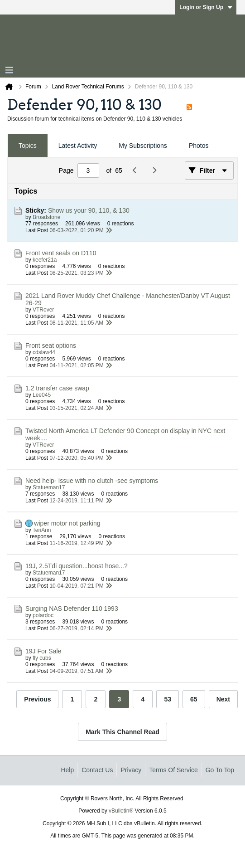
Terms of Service (173, 770)
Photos (199, 145)
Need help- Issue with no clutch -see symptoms (91, 480)
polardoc (43, 615)
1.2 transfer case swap (57, 388)
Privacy (130, 770)
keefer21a (45, 260)
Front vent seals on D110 (60, 253)
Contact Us (97, 770)
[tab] (28, 145)
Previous (37, 699)
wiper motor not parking (67, 523)
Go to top (220, 770)
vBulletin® (121, 811)
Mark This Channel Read (122, 731)
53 (167, 699)
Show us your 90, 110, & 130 (89, 210)
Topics (28, 145)
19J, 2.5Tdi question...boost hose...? (76, 566)
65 (193, 699)
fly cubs (42, 658)
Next (223, 699)
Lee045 (42, 395)
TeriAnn (42, 530)
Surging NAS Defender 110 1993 (71, 608)
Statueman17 (49, 487)
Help (67, 770)
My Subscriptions (143, 145)
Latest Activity (77, 145)
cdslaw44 (44, 352)
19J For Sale (43, 651)
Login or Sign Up (205, 7)
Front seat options (50, 345)
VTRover (43, 310)
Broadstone (46, 217)
